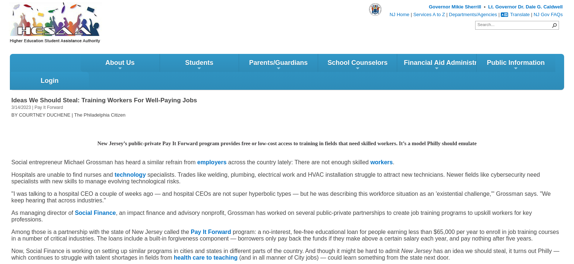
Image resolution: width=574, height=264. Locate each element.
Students (129, 66)
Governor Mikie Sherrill (455, 7)
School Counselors (287, 66)
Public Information (445, 66)
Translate (515, 14)
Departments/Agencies (473, 14)
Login (524, 64)
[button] (555, 25)
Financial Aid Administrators (369, 66)
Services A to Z (429, 14)
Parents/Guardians (208, 66)
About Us (49, 66)
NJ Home (399, 14)
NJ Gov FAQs (548, 14)
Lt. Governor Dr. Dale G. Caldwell (525, 7)
